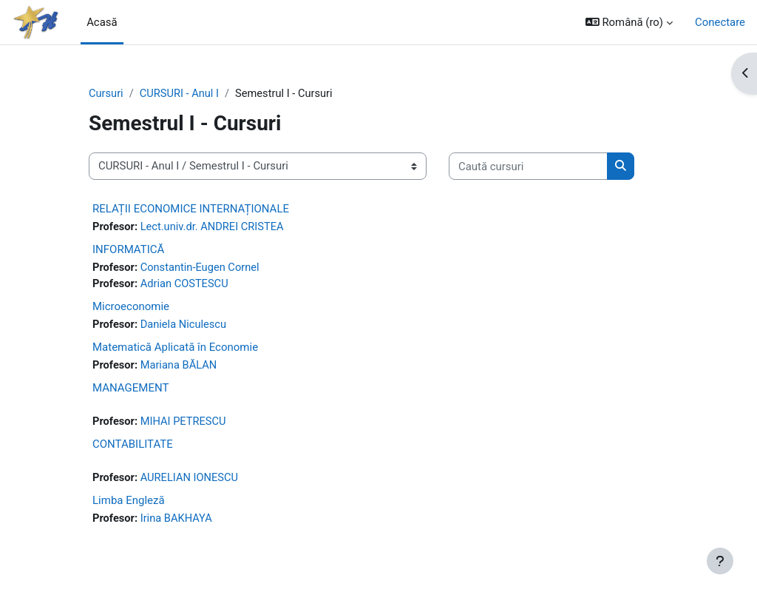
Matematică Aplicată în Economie (175, 348)
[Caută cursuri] (528, 166)
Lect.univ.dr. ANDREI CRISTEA (214, 227)
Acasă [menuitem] (101, 22)
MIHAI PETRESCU (184, 423)
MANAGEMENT (130, 389)
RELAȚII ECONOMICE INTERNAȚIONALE (190, 208)
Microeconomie (130, 307)
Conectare (720, 22)
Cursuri (106, 94)
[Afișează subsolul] (720, 561)
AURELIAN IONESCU (191, 480)
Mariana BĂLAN (180, 367)
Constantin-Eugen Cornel (201, 268)
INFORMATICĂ (128, 250)
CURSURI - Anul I (180, 94)
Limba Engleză (128, 502)
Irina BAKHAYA (177, 521)
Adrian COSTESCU (186, 285)
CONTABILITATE (132, 446)
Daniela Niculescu (185, 325)
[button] (629, 22)
